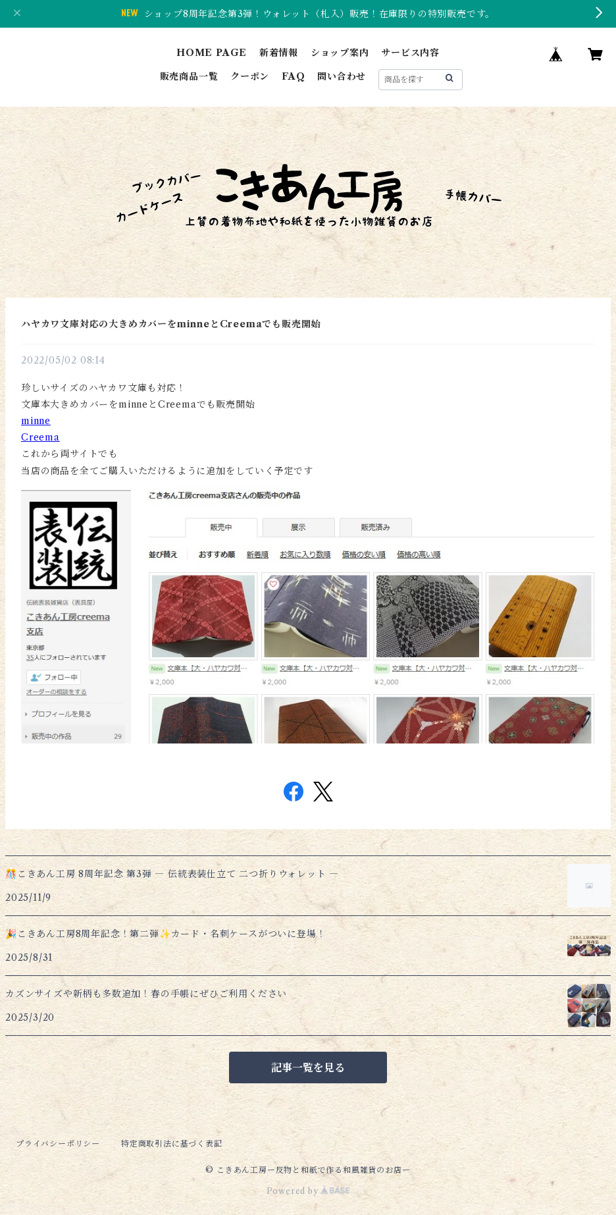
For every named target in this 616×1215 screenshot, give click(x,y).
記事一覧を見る (308, 1067)
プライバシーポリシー (58, 1143)
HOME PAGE (211, 53)
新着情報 (278, 53)
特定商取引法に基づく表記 (171, 1143)
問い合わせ (341, 76)
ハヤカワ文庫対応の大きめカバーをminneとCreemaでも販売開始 (171, 324)
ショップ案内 (340, 53)
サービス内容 (410, 53)
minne (36, 421)
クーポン (249, 76)
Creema (40, 437)
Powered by (308, 1191)
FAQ (293, 76)
